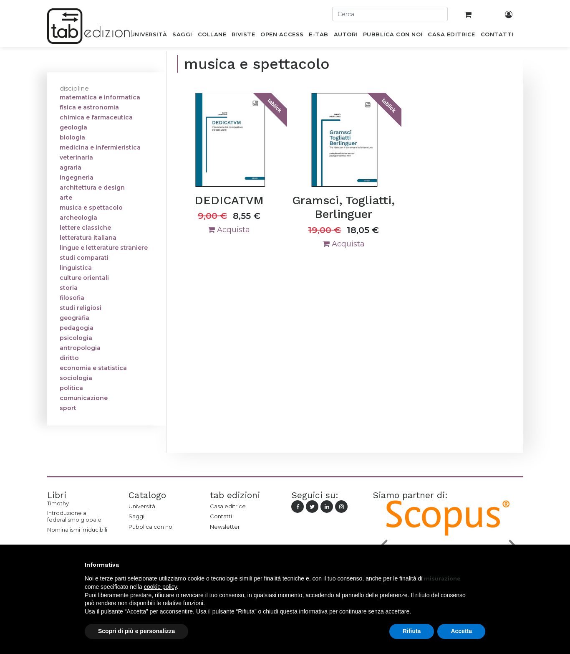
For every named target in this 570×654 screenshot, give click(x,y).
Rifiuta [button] (412, 631)
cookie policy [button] (160, 586)
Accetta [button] (461, 631)
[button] (481, 564)
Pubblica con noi (151, 526)
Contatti (221, 516)
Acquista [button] (229, 229)
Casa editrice (228, 506)
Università (142, 506)
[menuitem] (149, 36)
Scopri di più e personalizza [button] (136, 631)
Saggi (136, 516)
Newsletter (225, 526)
